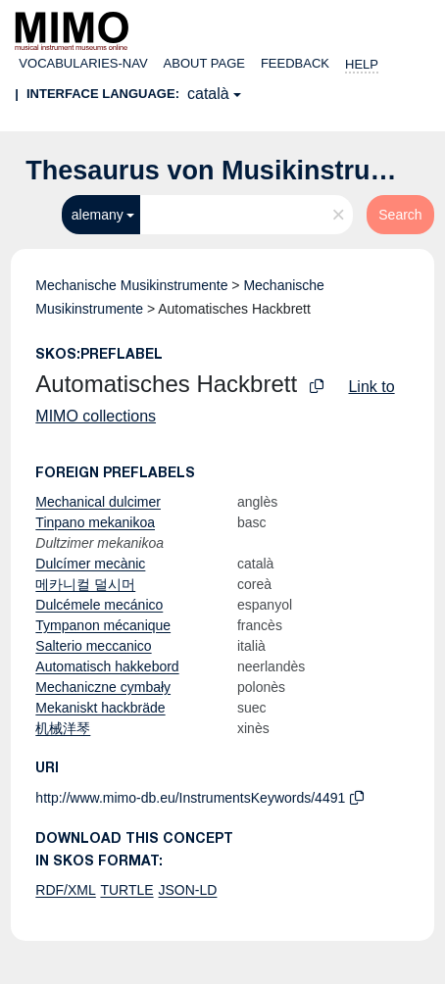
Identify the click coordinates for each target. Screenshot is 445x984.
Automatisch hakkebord (106, 666)
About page (204, 63)
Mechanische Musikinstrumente (131, 285)
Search (399, 214)
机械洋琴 (62, 728)
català (208, 93)
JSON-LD (188, 890)
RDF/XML (65, 890)
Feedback (295, 63)
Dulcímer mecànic (90, 563)
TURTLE (126, 890)
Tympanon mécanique (103, 625)
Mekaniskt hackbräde (100, 707)
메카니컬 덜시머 (85, 584)
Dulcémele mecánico (99, 605)
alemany (98, 214)
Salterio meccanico (93, 646)
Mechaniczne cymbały (103, 687)
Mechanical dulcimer (98, 502)
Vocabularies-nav (83, 63)
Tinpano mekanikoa (95, 522)
